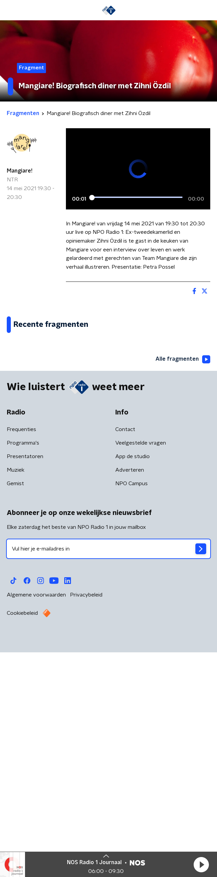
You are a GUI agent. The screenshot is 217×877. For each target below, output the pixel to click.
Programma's (23, 672)
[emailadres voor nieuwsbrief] (108, 777)
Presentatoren (25, 685)
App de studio (132, 685)
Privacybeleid (86, 824)
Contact (125, 658)
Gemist (15, 712)
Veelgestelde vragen (140, 672)
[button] (201, 864)
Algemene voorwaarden (36, 824)
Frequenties (21, 658)
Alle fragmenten (182, 588)
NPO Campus (131, 712)
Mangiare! (19, 171)
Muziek (15, 699)
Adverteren (129, 699)
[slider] (137, 197)
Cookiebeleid (22, 842)
